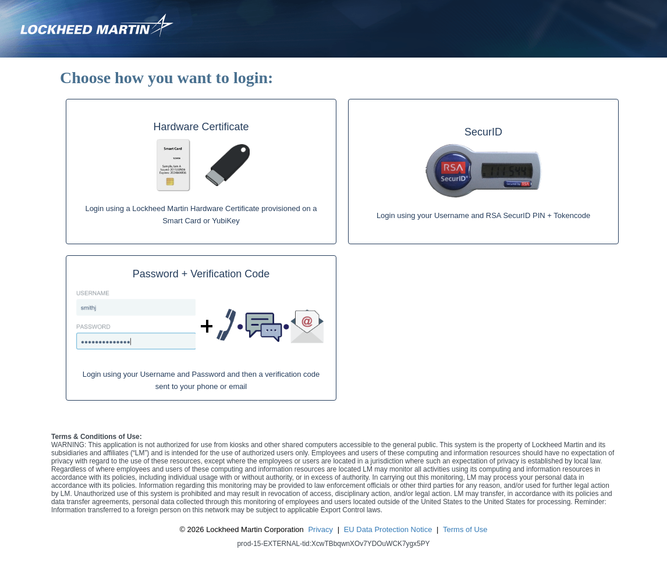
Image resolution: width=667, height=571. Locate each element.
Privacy (320, 529)
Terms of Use (465, 529)
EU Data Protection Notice (388, 529)
